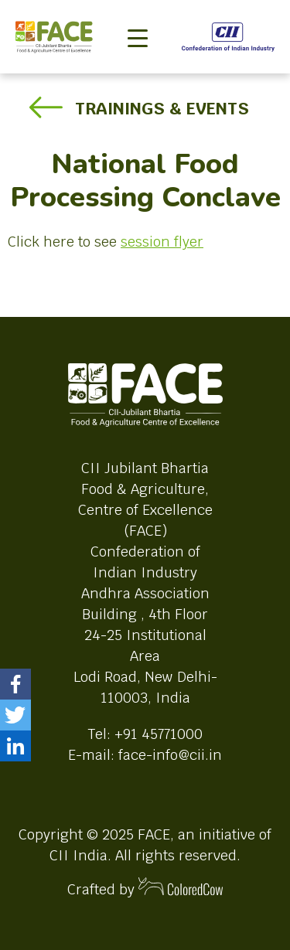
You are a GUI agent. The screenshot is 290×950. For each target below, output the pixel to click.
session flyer (162, 241)
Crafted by (145, 887)
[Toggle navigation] (138, 12)
